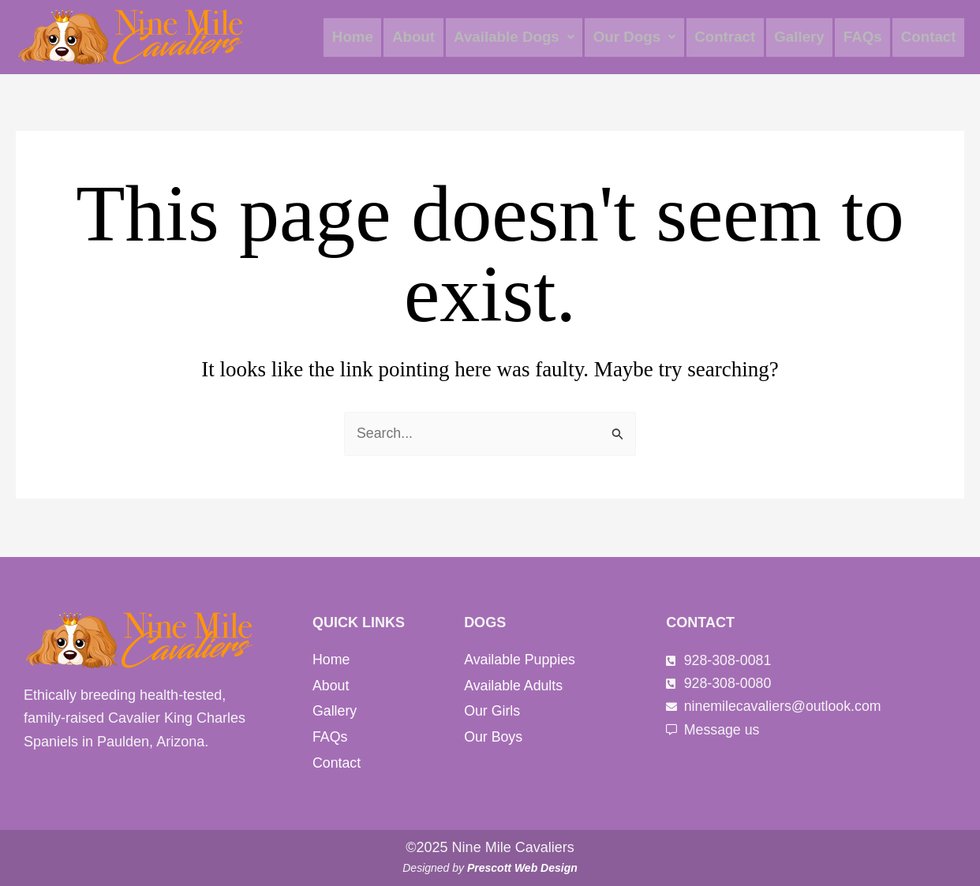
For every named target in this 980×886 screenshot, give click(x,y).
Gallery (803, 37)
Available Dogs (523, 37)
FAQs (865, 37)
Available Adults (514, 685)
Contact (929, 37)
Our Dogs (642, 37)
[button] (522, 37)
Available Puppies (520, 659)
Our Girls (492, 712)
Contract (730, 37)
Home (364, 37)
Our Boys (493, 738)
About (423, 37)
